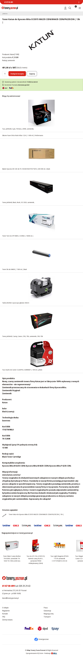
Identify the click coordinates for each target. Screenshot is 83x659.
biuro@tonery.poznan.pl (10, 598)
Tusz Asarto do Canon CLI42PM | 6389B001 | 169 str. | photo (22, 370)
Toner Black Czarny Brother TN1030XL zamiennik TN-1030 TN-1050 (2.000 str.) (12, 558)
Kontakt (5, 613)
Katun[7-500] (14, 54)
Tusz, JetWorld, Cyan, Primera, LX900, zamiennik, (18, 129)
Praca (46, 607)
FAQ (3, 617)
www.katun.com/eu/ (11, 474)
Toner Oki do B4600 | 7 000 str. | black (14, 269)
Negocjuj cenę (48, 613)
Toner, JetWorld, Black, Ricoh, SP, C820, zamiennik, (18, 202)
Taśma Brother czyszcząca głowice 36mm (15, 303)
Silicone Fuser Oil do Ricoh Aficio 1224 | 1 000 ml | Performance (22, 135)
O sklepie (5, 607)
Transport (47, 617)
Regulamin (6, 610)
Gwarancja (47, 610)
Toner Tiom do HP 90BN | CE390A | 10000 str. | (17, 236)
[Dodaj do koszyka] (17, 73)
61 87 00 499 (8, 2)
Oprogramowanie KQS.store (34, 653)
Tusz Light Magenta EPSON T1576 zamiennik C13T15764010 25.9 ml (59, 558)
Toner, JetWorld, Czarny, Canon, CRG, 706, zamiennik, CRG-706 (22, 336)
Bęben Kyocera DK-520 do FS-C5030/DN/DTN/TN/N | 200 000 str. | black (26, 169)
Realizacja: (50, 653)
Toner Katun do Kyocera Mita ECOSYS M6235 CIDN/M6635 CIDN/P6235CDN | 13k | (36, 514)
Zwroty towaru (7, 620)
